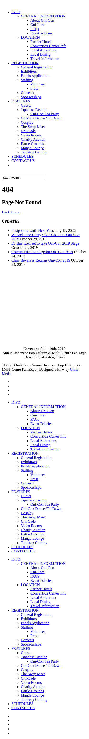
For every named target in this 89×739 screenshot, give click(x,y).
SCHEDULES (22, 156)
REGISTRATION (25, 63)
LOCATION (30, 37)
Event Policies (41, 33)
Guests (26, 105)
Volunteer (37, 84)
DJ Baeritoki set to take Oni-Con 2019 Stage (45, 243)
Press (34, 88)
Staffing (27, 80)
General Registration (36, 67)
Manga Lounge (32, 148)
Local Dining (40, 54)
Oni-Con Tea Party (44, 114)
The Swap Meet (33, 127)
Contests (27, 93)
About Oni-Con (42, 20)
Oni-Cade (28, 131)
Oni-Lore (37, 25)
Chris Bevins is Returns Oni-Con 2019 (40, 260)
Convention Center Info (48, 46)
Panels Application (35, 76)
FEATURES (20, 101)
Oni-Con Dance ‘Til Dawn (41, 118)
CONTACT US (23, 161)
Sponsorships (31, 97)
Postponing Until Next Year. (32, 231)
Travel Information (44, 59)
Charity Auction (33, 139)
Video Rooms (31, 135)
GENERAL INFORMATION (43, 16)
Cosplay (27, 122)
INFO (15, 12)
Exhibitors (29, 71)
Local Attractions (43, 50)
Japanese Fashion (34, 110)
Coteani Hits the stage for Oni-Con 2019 (42, 252)
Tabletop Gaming (34, 152)
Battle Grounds (32, 144)
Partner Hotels (41, 42)
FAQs (34, 29)
